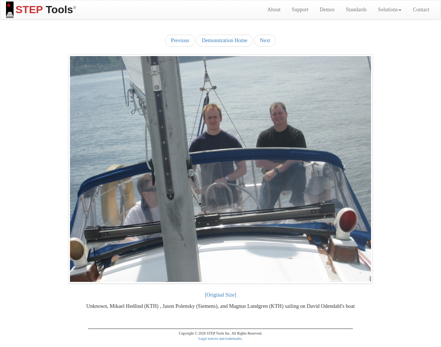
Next (265, 40)
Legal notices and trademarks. (220, 338)
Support (300, 9)
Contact (421, 9)
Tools (41, 10)
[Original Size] (220, 295)
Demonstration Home (224, 40)
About (273, 9)
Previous (180, 40)
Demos (327, 9)
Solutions (390, 9)
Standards (356, 9)
